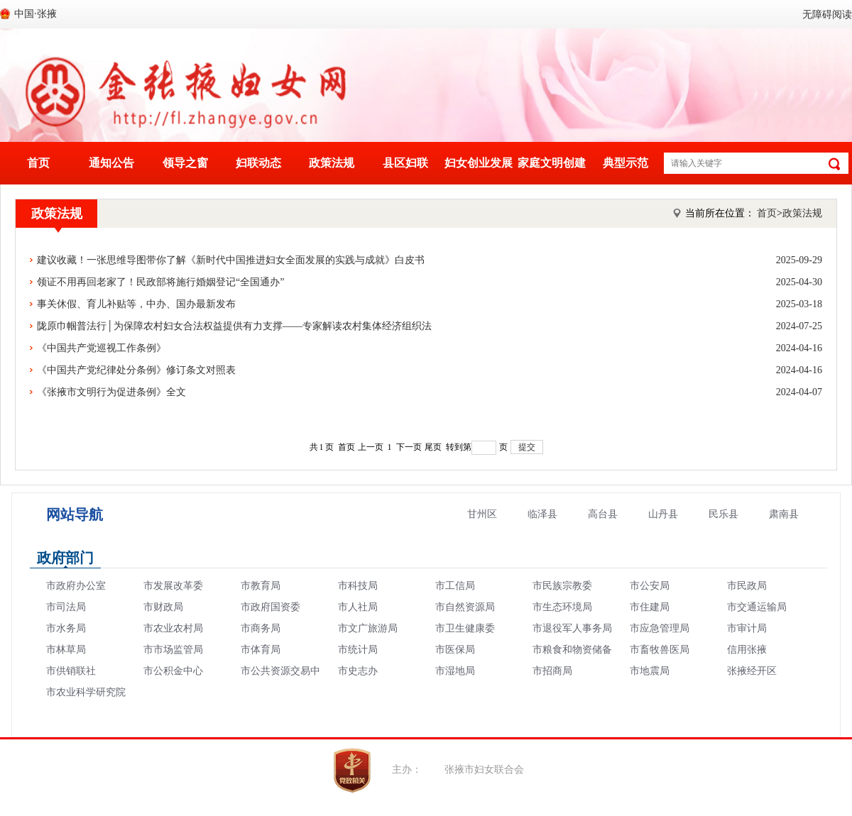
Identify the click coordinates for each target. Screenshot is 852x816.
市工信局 (455, 585)
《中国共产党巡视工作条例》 (429, 348)
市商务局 (260, 628)
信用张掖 (747, 649)
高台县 (603, 514)
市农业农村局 (173, 628)
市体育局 (260, 649)
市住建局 (650, 607)
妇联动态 (258, 163)
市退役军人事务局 (572, 628)
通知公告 (111, 163)
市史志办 (358, 671)
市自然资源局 (465, 607)
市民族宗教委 (562, 585)
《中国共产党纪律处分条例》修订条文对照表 (429, 370)
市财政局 (163, 607)
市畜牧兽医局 (659, 649)
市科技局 (358, 585)
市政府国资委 (270, 607)
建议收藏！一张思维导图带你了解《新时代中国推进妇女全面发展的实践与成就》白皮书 (429, 260)
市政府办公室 (76, 585)
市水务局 (66, 628)
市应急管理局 (659, 628)
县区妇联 (405, 163)
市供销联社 (71, 671)
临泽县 (542, 514)
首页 (38, 163)
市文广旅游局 (368, 628)
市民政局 (747, 585)
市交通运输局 (757, 607)
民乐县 (723, 514)
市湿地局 (455, 671)
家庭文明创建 (552, 163)
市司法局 (66, 607)
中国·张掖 (35, 14)
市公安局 (650, 585)
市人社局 (358, 607)
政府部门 (65, 558)
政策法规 (331, 163)
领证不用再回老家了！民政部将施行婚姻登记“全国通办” (429, 282)
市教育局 (260, 585)
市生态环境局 (562, 607)
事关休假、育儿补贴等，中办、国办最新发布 (429, 304)
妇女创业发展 (478, 163)
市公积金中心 (173, 671)
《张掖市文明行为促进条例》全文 (429, 392)
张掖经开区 (752, 671)
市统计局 (358, 649)
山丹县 (663, 514)
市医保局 (455, 649)
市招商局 (552, 671)
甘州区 (482, 514)
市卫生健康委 (465, 628)
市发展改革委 (173, 585)
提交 (526, 447)
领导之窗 (185, 163)
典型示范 (625, 163)
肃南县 (784, 514)
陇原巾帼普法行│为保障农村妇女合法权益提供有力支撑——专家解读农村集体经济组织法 (429, 326)
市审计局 (747, 628)
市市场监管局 (173, 649)
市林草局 (66, 649)
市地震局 (650, 671)
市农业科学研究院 (86, 692)
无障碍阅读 (827, 14)
